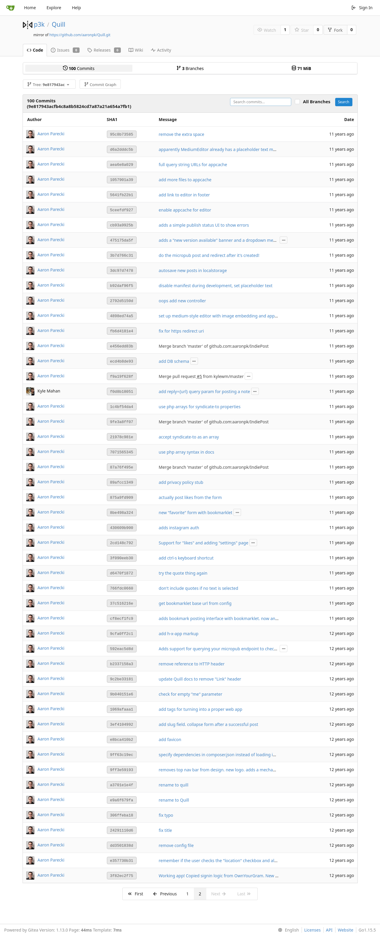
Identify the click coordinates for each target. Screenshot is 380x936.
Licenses (312, 930)
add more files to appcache (185, 179)
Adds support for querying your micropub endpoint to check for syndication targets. (240, 648)
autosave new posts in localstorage (193, 270)
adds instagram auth (179, 527)
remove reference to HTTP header (192, 664)
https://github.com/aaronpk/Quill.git (79, 34)
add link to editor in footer (184, 195)
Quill (58, 24)
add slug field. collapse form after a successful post (208, 724)
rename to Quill (174, 800)
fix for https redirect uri (181, 331)
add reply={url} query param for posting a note (204, 391)
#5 (199, 376)
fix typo (166, 815)
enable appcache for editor (185, 210)
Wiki (136, 50)
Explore (54, 7)
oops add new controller (182, 300)
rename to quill (174, 785)
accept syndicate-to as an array (189, 437)
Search (343, 101)
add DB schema (174, 361)
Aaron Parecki (50, 133)
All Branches (318, 101)
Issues (65, 50)
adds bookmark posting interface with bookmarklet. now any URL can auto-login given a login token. (257, 618)
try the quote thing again (183, 573)
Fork (335, 30)
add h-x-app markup (179, 633)
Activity (161, 50)
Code (35, 50)
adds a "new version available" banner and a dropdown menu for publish (230, 240)
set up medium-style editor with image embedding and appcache (222, 316)
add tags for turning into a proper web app (201, 709)
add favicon (170, 739)
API (329, 930)
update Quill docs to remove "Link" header (200, 679)
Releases (104, 50)
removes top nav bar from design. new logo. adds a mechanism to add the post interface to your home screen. (266, 770)
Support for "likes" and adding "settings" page (203, 543)
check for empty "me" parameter (190, 694)
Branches (190, 68)
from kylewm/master (223, 376)
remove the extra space (181, 134)
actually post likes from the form (190, 497)
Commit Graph (100, 84)
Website (346, 930)
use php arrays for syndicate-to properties (200, 406)
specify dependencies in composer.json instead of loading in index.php (227, 754)
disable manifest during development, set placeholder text (216, 285)
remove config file (176, 845)
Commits (78, 68)
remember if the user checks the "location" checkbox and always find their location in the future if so (256, 860)
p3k (39, 24)
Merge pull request (178, 376)
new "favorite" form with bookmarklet (195, 512)
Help (76, 7)
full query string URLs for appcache (193, 164)
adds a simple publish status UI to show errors (204, 225)
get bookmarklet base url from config (195, 603)
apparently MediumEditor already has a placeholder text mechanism (225, 149)
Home (30, 7)
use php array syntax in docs (186, 452)
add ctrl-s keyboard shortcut (186, 558)
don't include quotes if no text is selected (198, 588)
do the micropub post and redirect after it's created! (209, 255)
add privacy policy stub (181, 482)
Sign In (362, 7)
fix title (165, 830)
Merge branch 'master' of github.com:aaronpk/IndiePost (214, 346)
